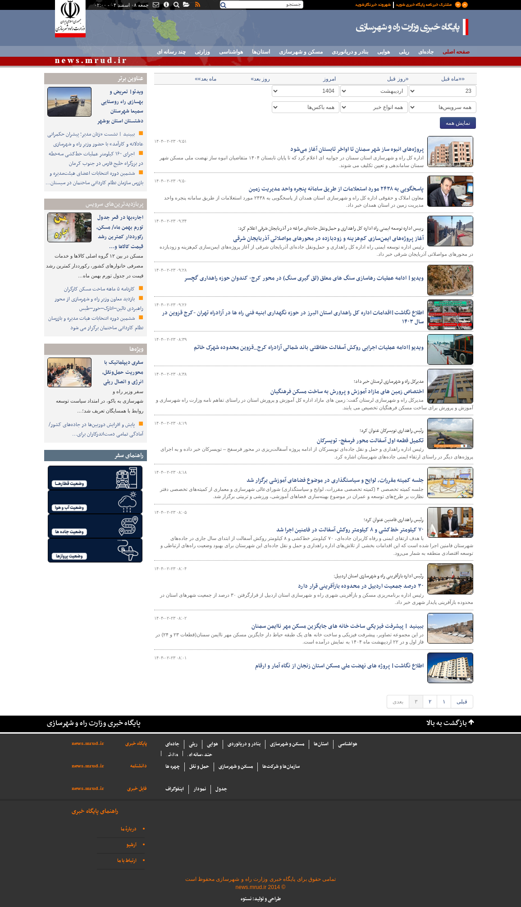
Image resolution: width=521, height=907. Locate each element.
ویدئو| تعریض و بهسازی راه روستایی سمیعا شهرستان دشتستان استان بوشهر (120, 106)
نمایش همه (458, 123)
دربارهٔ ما (129, 829)
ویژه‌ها (136, 349)
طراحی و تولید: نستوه (261, 899)
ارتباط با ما (127, 861)
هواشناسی (231, 52)
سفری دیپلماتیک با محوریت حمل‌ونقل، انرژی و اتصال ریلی (122, 372)
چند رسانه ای (171, 52)
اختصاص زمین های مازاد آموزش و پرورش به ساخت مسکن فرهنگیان (347, 392)
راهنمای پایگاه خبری (95, 811)
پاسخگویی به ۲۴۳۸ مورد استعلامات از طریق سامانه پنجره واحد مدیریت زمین (336, 189)
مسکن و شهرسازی (301, 52)
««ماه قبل (453, 79)
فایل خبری (137, 789)
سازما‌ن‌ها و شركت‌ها (281, 766)
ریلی (404, 52)
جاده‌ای (426, 52)
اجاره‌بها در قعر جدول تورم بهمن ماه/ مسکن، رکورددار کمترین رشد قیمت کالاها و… (119, 232)
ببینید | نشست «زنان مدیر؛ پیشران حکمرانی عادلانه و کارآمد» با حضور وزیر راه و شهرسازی (95, 139)
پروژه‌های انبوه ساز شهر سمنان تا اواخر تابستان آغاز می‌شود (357, 149)
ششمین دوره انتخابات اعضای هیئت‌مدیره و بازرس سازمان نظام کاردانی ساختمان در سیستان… (94, 178)
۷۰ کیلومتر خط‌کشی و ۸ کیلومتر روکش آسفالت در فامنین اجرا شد (350, 530)
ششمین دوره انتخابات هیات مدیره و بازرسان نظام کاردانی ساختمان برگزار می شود (95, 323)
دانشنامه (138, 766)
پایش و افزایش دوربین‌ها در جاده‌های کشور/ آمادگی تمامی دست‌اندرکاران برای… (96, 429)
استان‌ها (261, 52)
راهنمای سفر (128, 455)
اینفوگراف (174, 789)
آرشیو (131, 845)
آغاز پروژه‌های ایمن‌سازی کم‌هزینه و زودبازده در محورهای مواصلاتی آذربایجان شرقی (328, 239)
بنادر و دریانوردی (350, 52)
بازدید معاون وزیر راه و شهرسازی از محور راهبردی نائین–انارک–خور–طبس (99, 304)
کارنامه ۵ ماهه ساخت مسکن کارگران (100, 289)
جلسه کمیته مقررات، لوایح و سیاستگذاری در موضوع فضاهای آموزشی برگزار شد (335, 480)
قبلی (462, 701)
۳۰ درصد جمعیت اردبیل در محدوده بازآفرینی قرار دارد (361, 586)
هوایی (383, 52)
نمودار (199, 789)
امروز (329, 79)
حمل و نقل (199, 766)
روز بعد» (260, 79)
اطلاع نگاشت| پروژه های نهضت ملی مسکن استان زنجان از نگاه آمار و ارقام (339, 666)
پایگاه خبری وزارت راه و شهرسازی (412, 27)
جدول (221, 789)
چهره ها (172, 766)
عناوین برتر (130, 78)
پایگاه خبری (136, 743)
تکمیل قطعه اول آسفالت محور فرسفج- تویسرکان (369, 441)
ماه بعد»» (205, 79)
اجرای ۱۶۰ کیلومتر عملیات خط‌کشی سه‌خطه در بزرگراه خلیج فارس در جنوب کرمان (96, 159)
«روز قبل (397, 79)
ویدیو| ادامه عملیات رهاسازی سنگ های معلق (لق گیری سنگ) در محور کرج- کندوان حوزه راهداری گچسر (304, 278)
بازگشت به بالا (446, 723)
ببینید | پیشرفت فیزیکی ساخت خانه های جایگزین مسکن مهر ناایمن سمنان (337, 626)
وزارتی (202, 52)
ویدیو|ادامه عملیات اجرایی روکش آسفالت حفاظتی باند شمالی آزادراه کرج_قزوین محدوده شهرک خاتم (309, 348)
